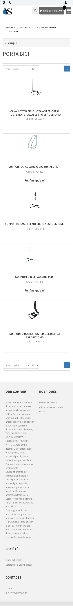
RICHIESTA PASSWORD (17, 593)
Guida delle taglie (14, 560)
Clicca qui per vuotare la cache (51, 409)
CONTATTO (11, 588)
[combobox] (16, 68)
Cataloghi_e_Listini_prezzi (19, 564)
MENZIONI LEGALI (48, 402)
